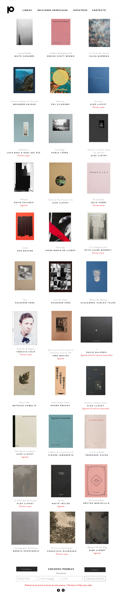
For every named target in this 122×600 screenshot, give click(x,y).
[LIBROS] (27, 10)
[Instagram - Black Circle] (63, 590)
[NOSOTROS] (80, 10)
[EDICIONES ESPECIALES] (53, 10)
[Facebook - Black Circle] (58, 590)
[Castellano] (26, 569)
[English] (95, 569)
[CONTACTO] (99, 10)
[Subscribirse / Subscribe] (95, 578)
